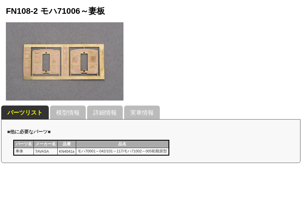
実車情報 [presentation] (142, 112)
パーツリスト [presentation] (25, 112)
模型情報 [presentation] (68, 112)
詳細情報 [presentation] (105, 112)
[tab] (25, 113)
